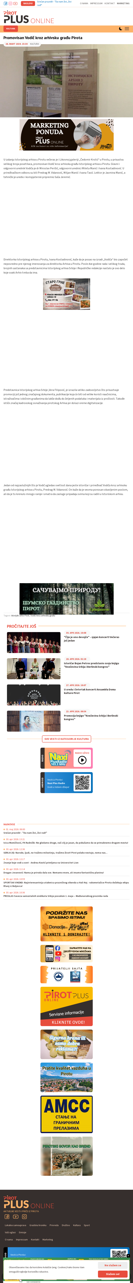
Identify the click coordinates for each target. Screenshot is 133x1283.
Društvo (66, 1225)
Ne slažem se (113, 1265)
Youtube (15, 3)
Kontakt (110, 3)
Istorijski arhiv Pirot (20, 615)
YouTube (15, 1216)
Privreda (54, 1225)
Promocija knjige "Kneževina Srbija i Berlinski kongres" (91, 717)
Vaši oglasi (10, 1232)
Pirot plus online (28, 16)
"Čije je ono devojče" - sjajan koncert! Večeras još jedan (91, 639)
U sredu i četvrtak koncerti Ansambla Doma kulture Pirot (90, 691)
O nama (84, 3)
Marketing (123, 3)
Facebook (5, 3)
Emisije (22, 1232)
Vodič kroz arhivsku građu (43, 615)
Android (82, 782)
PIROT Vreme (29, 808)
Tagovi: (7, 615)
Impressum (96, 3)
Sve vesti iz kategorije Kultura (66, 739)
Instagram (10, 3)
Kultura (10, 28)
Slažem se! (113, 1274)
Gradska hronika (37, 1225)
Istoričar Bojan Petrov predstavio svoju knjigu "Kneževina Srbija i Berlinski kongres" (91, 665)
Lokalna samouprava (15, 1225)
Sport (87, 1225)
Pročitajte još (21, 626)
